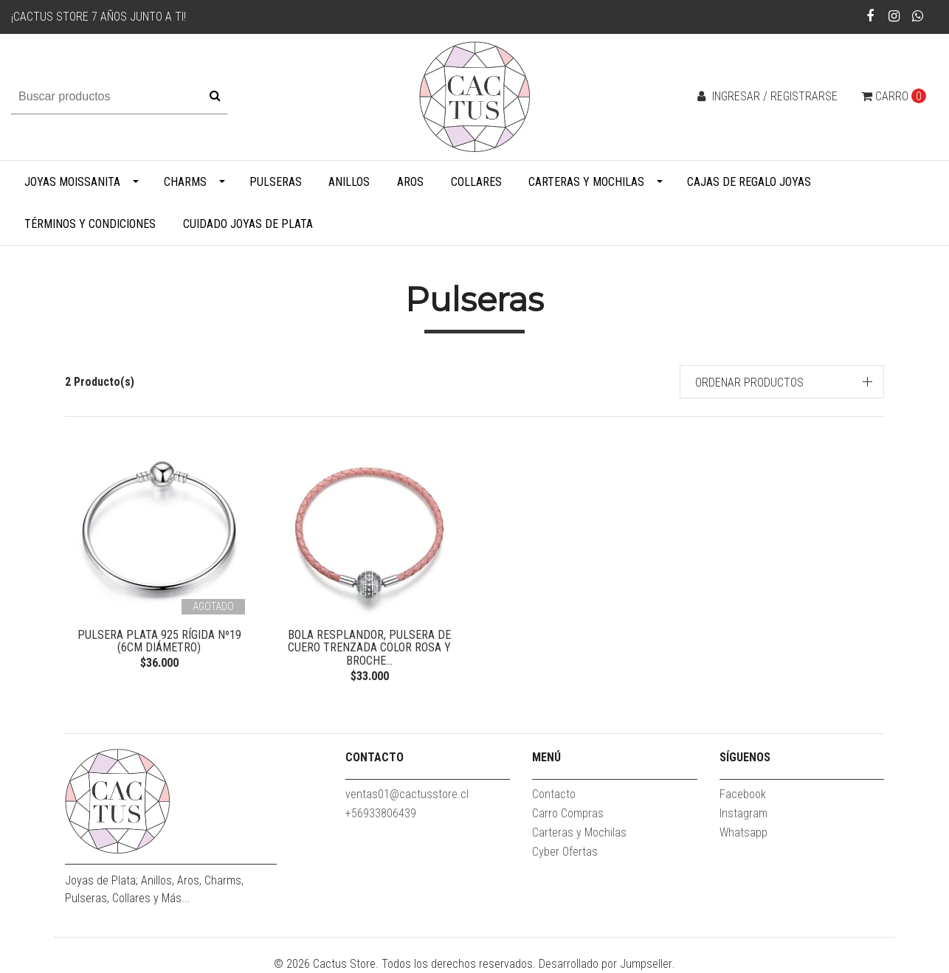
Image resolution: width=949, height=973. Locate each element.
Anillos (349, 182)
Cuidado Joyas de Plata (248, 224)
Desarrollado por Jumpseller (605, 964)
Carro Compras (568, 813)
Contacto (554, 794)
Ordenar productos (749, 382)
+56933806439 (380, 813)
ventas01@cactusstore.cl (407, 794)
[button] (782, 381)
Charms (185, 182)
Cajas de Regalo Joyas (749, 182)
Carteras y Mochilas (586, 182)
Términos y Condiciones (90, 224)
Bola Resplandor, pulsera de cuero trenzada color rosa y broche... (369, 648)
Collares (476, 182)
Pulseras (275, 182)
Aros (410, 182)
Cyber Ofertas (565, 852)
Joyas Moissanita (72, 182)
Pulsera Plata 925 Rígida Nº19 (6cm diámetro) (159, 641)
